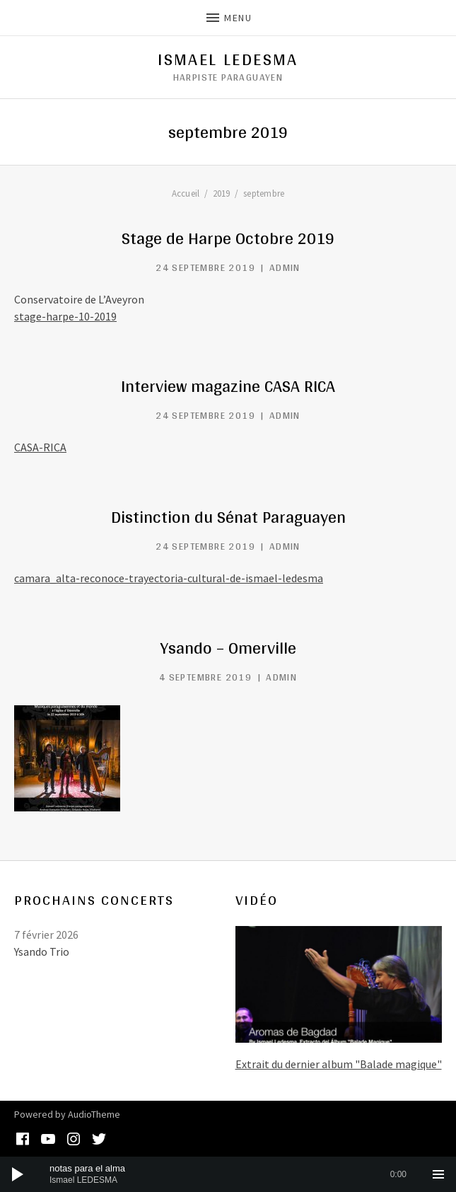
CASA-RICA (40, 447)
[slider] (228, 1174)
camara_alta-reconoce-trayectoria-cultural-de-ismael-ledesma (168, 578)
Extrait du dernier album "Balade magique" (338, 1064)
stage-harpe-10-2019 (65, 316)
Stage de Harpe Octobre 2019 (228, 238)
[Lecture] (17, 1174)
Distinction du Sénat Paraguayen (228, 517)
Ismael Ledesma (228, 59)
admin (284, 267)
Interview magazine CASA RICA (228, 386)
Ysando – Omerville (228, 647)
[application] (228, 1174)
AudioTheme (94, 1114)
